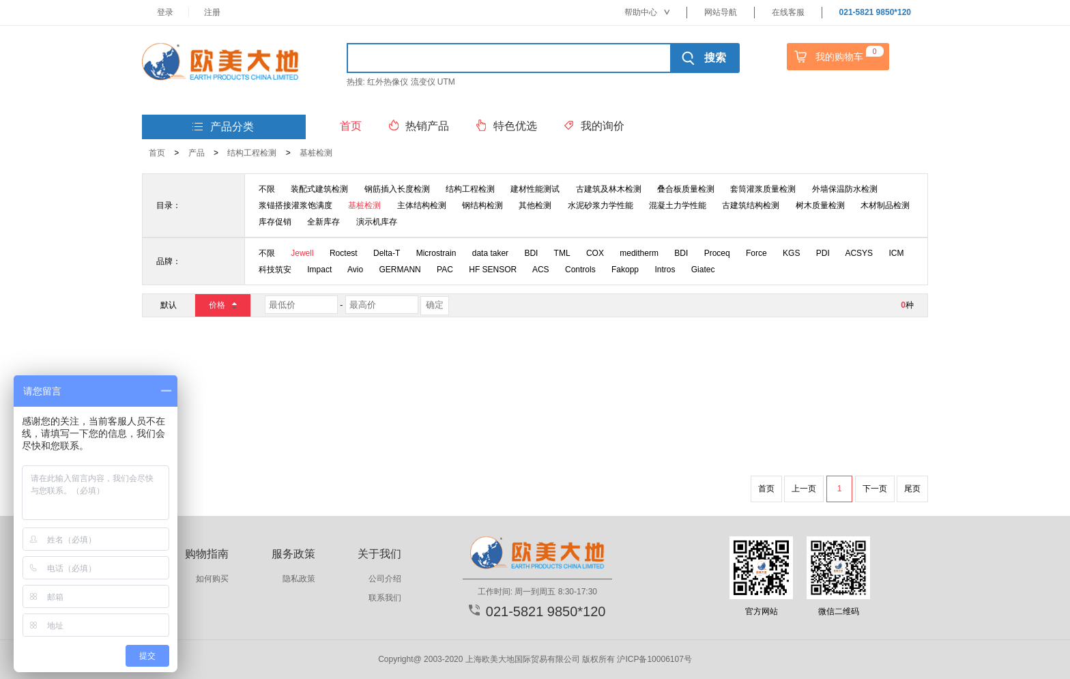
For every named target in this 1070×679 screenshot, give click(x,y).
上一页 (804, 488)
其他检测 (535, 205)
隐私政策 (299, 578)
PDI (823, 253)
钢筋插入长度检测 (397, 189)
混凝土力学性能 (677, 205)
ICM (895, 253)
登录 (165, 12)
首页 (157, 153)
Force (756, 253)
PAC (445, 269)
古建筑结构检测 (750, 205)
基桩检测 (316, 153)
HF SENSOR (493, 269)
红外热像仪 (387, 82)
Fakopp (625, 269)
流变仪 (423, 82)
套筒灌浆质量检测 (763, 189)
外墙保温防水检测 (845, 189)
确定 (435, 305)
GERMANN (399, 269)
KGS (791, 253)
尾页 (912, 488)
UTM (446, 82)
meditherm (639, 253)
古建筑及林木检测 (608, 189)
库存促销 (275, 222)
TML (562, 253)
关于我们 (379, 554)
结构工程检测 (251, 153)
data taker (490, 253)
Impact (319, 269)
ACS (540, 269)
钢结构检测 (482, 205)
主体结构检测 (421, 205)
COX (595, 253)
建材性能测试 (535, 189)
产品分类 (223, 127)
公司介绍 (384, 578)
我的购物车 (837, 56)
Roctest (344, 253)
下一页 (875, 488)
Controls (580, 269)
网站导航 (720, 12)
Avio (355, 269)
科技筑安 (275, 269)
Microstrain (436, 253)
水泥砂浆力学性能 (600, 205)
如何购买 (212, 578)
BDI (531, 253)
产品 (196, 153)
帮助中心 (646, 12)
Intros (664, 269)
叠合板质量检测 (685, 189)
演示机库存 (376, 222)
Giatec (703, 269)
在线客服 (788, 12)
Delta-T (386, 253)
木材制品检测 (885, 205)
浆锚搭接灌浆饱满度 (295, 205)
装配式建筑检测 (319, 189)
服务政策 (293, 554)
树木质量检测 (820, 205)
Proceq (717, 253)
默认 (168, 305)
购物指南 (207, 554)
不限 (267, 189)
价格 (222, 305)
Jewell (302, 253)
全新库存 (323, 222)
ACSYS (859, 253)
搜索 (704, 58)
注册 (212, 12)
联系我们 (384, 598)
